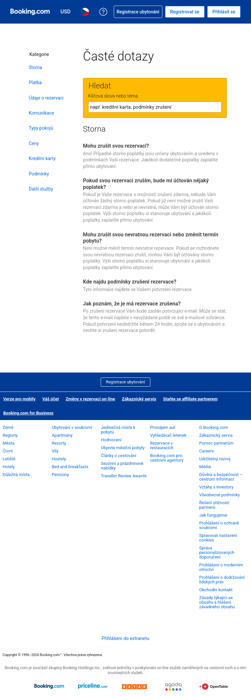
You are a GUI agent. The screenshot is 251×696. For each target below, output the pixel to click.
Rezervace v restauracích (162, 445)
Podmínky (39, 173)
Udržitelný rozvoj (214, 458)
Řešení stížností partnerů (214, 505)
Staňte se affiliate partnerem (190, 398)
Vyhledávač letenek (168, 435)
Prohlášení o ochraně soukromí (219, 525)
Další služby (41, 189)
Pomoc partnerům (216, 443)
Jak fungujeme (213, 515)
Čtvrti (8, 451)
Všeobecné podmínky (219, 494)
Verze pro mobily (19, 398)
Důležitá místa (16, 474)
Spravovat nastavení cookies (218, 537)
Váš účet (50, 398)
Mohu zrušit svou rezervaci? (116, 146)
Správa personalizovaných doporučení (216, 552)
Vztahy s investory (216, 487)
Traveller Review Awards (124, 475)
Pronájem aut (162, 427)
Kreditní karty (42, 158)
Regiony (10, 435)
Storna (35, 67)
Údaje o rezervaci (46, 98)
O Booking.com (213, 427)
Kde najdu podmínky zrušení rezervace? (129, 282)
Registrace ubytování (125, 381)
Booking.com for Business (28, 413)
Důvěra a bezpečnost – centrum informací (221, 477)
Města (8, 443)
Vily (55, 451)
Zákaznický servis (139, 398)
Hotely (9, 466)
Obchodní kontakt (216, 589)
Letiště (9, 458)
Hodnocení (111, 439)
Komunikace (41, 113)
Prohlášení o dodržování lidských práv (222, 579)
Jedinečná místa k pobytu (118, 429)
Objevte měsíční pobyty (123, 447)
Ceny (34, 143)
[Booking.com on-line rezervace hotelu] (30, 12)
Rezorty (59, 443)
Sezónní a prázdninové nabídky (122, 465)
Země (8, 427)
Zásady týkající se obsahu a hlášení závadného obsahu (217, 602)
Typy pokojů (41, 128)
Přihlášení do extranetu (125, 638)
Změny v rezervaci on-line (90, 398)
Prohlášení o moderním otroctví (221, 567)
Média (205, 466)
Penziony (60, 474)
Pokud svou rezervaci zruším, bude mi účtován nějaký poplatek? (146, 183)
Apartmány (62, 435)
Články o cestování (118, 455)
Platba (35, 82)
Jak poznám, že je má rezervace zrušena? (132, 304)
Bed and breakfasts (70, 466)
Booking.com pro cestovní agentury (166, 458)
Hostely (59, 458)
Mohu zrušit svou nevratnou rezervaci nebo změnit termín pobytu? (150, 237)
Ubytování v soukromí (72, 427)
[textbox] (155, 107)
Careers (206, 451)
